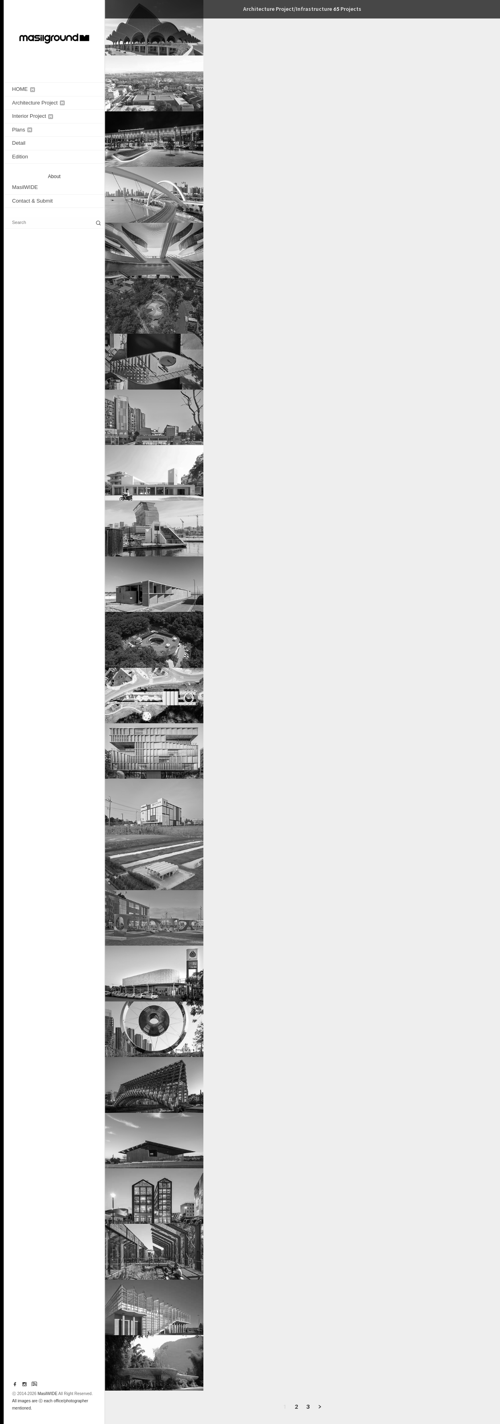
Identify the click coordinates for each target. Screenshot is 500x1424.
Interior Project (32, 116)
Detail (18, 143)
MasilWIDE (25, 187)
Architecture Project (38, 103)
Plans (22, 130)
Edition (20, 157)
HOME (23, 89)
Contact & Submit (32, 201)
